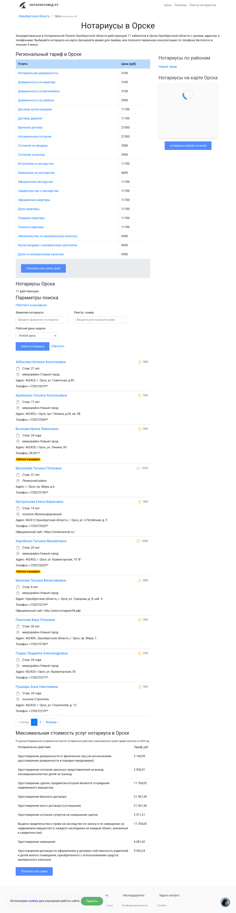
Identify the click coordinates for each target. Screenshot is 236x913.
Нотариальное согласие (34, 136)
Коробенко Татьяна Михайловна (41, 541)
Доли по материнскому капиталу (41, 254)
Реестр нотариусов (203, 5)
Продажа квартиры (31, 218)
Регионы (181, 5)
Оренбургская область (34, 16)
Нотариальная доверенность (38, 73)
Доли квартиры (29, 209)
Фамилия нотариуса (30, 312)
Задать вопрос (169, 895)
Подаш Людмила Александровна (41, 653)
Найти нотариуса (32, 346)
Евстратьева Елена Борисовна (39, 502)
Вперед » (52, 722)
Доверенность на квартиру (36, 82)
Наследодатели (133, 895)
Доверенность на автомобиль (39, 91)
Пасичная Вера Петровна (35, 620)
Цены (168, 5)
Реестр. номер (84, 312)
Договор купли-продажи (35, 109)
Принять (92, 901)
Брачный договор (30, 127)
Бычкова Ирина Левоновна (37, 429)
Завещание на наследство (36, 173)
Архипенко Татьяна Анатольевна (41, 395)
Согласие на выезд (31, 154)
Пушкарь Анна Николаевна (37, 687)
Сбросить (57, 346)
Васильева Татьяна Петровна (39, 468)
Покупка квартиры (31, 227)
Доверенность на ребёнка (36, 100)
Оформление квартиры (34, 200)
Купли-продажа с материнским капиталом (47, 245)
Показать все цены (34, 871)
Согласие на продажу (33, 145)
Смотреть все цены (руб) (43, 268)
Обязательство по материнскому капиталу (47, 236)
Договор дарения (30, 118)
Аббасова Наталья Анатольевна (41, 362)
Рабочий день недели (31, 328)
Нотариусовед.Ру (44, 5)
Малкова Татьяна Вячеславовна (41, 580)
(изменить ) (69, 16)
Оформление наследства (35, 182)
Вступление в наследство (36, 163)
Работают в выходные (31, 305)
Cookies (161, 905)
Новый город (168, 66)
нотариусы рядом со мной (188, 145)
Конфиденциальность (135, 905)
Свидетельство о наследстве (38, 191)
